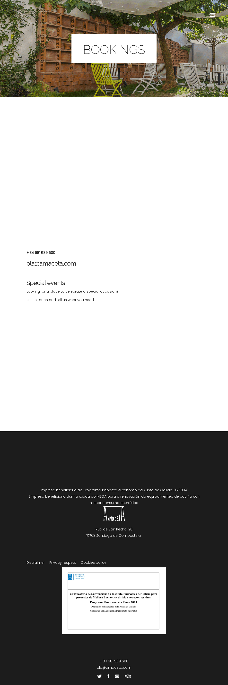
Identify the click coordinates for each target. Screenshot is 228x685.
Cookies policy (93, 562)
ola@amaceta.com (51, 263)
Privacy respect (62, 562)
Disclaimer (35, 562)
